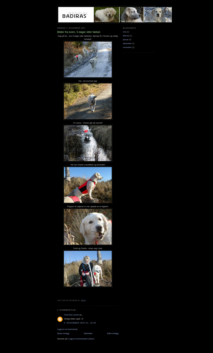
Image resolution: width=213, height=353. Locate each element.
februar (126, 36)
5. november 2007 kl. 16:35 (80, 323)
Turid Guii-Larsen (71, 315)
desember (127, 43)
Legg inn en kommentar (67, 329)
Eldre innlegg (112, 333)
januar (125, 39)
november (127, 47)
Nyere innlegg (63, 333)
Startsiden (88, 333)
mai (124, 32)
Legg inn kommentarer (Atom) (81, 339)
